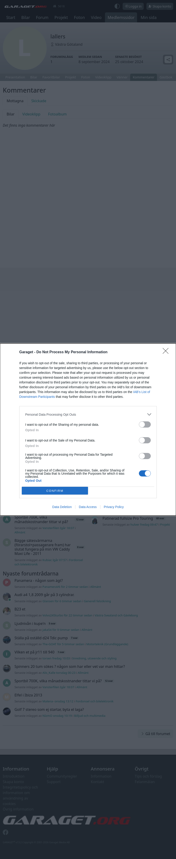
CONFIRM (54, 490)
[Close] (167, 352)
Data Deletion (62, 507)
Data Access (88, 507)
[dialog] (88, 429)
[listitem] (88, 414)
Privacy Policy (114, 507)
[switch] (145, 424)
